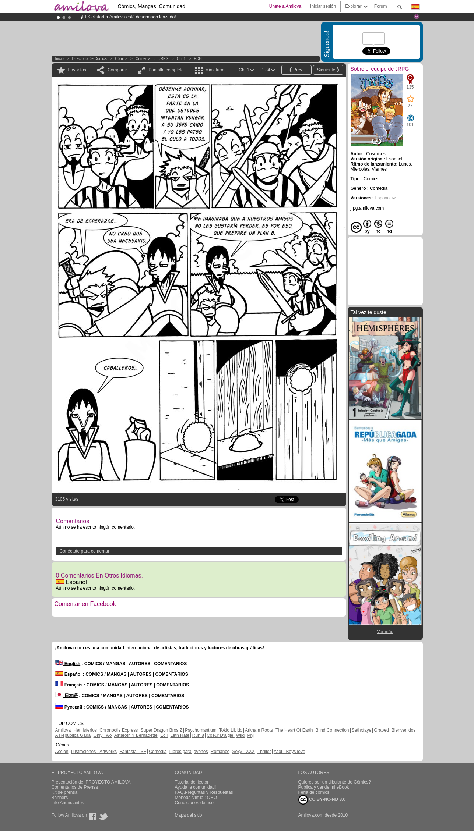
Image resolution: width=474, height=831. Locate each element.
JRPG (164, 59)
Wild (240, 735)
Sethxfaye (361, 730)
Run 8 (198, 735)
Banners (60, 797)
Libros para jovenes (188, 751)
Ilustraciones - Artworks (94, 751)
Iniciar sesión (323, 6)
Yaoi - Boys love (289, 751)
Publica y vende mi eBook (323, 787)
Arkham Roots (259, 730)
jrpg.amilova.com (367, 208)
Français (69, 685)
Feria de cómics (314, 792)
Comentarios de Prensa (75, 787)
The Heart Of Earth (294, 730)
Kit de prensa (65, 792)
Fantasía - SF (132, 751)
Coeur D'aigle (221, 735)
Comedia (143, 59)
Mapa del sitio (188, 815)
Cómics (121, 59)
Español (71, 582)
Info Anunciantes (68, 802)
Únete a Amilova (285, 6)
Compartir (117, 69)
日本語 (66, 695)
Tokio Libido (230, 730)
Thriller (264, 751)
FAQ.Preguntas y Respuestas (204, 792)
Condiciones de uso (194, 802)
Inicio (59, 59)
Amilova (63, 730)
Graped (381, 730)
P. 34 (198, 59)
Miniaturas (215, 69)
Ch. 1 (181, 59)
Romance (220, 751)
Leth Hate (179, 735)
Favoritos (77, 69)
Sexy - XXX (243, 751)
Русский (68, 707)
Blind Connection (332, 730)
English (68, 663)
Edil (164, 735)
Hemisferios (85, 730)
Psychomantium (200, 730)
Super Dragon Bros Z (161, 730)
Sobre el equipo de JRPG (380, 69)
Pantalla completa (165, 69)
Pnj (250, 735)
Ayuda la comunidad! (195, 787)
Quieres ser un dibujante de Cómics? (334, 782)
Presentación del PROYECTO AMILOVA (91, 782)
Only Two (103, 735)
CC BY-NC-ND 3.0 (322, 800)
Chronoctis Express (118, 730)
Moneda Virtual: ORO (196, 797)
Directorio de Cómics (89, 59)
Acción (62, 751)
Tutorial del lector (192, 782)
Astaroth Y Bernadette (136, 735)
